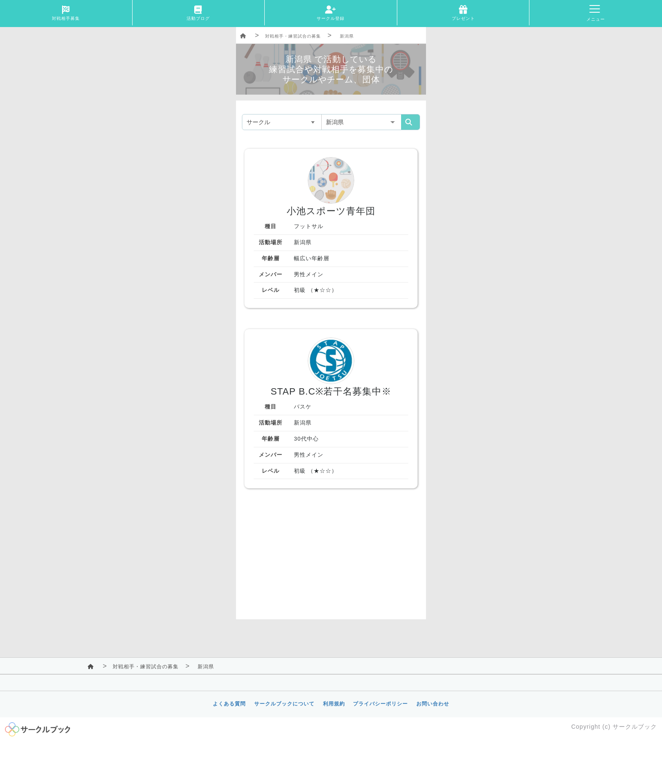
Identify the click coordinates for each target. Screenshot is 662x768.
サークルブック (635, 726)
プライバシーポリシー (380, 704)
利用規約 (334, 704)
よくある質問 (229, 704)
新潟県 (347, 36)
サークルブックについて (284, 704)
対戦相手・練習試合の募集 (293, 36)
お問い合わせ (432, 704)
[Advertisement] (331, 560)
